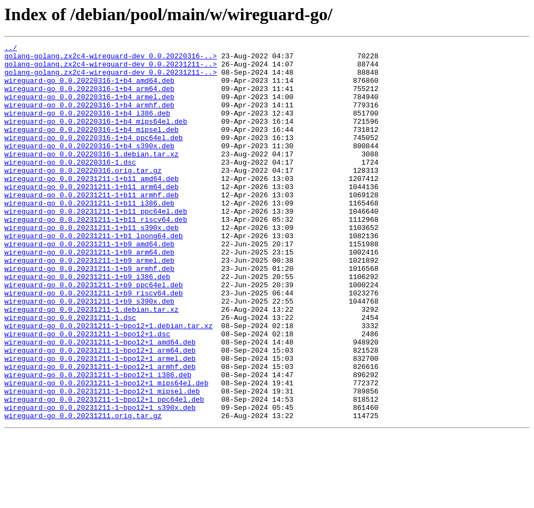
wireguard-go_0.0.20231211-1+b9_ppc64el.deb (93, 333)
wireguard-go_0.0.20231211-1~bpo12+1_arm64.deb (100, 412)
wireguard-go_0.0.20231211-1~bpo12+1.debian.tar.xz (108, 383)
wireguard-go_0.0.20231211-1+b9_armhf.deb (89, 314)
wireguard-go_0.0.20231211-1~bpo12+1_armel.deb (100, 422)
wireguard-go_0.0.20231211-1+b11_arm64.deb (91, 216)
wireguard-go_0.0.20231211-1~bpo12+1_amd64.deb (100, 402)
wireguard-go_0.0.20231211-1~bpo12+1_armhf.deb (100, 432)
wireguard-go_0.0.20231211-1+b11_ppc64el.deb (95, 245)
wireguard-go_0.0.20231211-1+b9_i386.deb (87, 324)
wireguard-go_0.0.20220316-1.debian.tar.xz (91, 177)
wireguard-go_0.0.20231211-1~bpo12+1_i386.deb (97, 441)
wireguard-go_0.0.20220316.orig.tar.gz (83, 196)
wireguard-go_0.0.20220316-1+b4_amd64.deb (89, 88)
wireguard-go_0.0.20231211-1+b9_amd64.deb (89, 284)
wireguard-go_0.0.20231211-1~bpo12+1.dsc (87, 392)
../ (10, 49)
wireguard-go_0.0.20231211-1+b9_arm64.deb (89, 294)
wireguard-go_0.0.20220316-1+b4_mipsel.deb (91, 147)
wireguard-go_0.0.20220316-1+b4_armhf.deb (89, 118)
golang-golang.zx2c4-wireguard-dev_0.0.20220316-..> (110, 59)
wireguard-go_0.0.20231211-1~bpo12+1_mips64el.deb (106, 451)
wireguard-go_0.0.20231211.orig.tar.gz (83, 490)
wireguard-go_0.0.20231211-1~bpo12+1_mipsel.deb (102, 461)
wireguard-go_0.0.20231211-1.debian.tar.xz (91, 363)
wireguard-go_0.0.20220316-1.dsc (70, 186)
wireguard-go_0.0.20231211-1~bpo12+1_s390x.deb (100, 481)
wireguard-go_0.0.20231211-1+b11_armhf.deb (91, 226)
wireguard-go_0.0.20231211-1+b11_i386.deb (89, 235)
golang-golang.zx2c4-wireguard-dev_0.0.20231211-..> (110, 69)
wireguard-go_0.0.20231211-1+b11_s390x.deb (91, 265)
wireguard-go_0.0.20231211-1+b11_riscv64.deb (95, 255)
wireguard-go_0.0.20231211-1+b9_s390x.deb (89, 353)
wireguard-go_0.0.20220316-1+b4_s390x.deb (89, 167)
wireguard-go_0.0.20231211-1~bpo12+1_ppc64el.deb (104, 471)
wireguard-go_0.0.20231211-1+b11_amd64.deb (91, 206)
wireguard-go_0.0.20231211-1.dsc (70, 373)
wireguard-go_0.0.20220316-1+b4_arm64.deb (89, 98)
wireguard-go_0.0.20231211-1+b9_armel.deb (89, 304)
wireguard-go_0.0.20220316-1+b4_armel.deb (89, 108)
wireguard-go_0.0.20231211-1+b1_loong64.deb (93, 275)
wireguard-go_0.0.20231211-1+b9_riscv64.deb (93, 343)
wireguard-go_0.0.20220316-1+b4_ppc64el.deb (93, 157)
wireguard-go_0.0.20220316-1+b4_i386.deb (87, 127)
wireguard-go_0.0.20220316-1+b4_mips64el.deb (95, 137)
